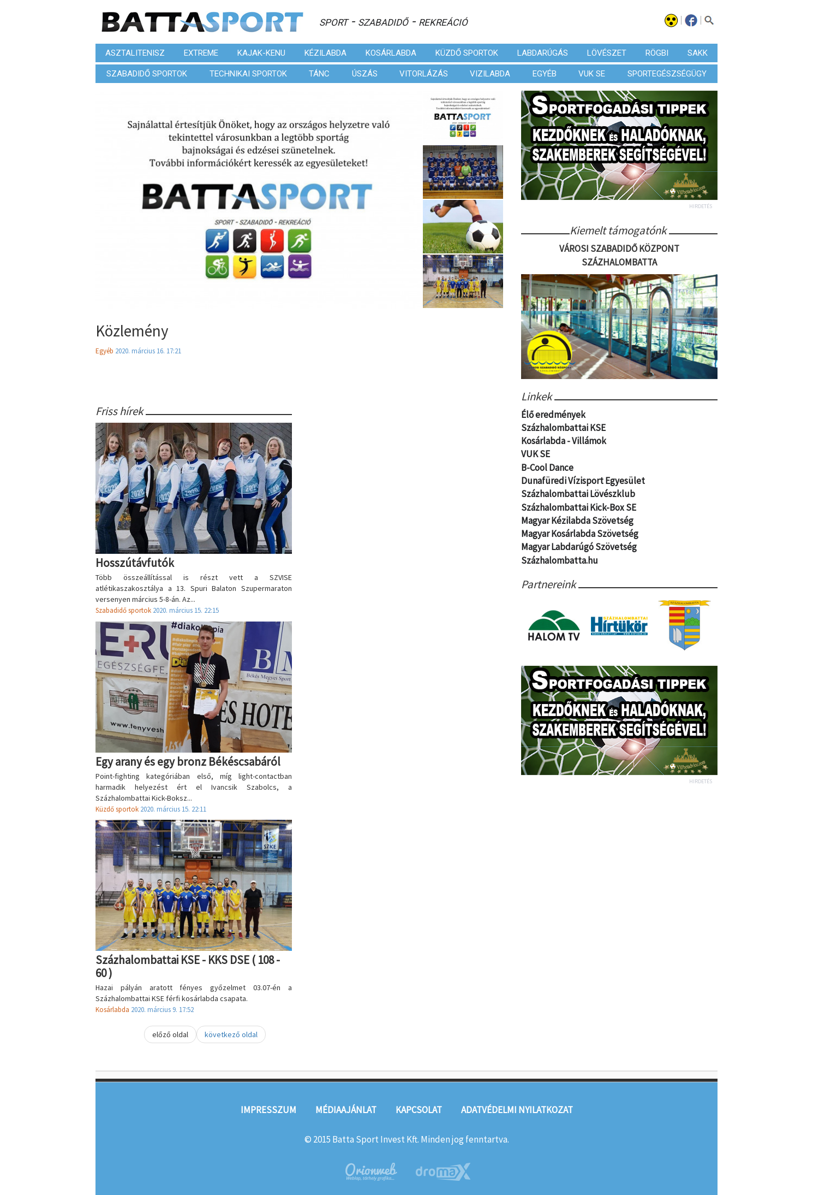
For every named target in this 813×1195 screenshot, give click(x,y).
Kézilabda (325, 53)
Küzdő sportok (466, 53)
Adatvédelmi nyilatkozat (517, 1110)
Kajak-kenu (261, 53)
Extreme (201, 53)
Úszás (365, 74)
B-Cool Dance (547, 468)
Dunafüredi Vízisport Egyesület (583, 481)
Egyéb (545, 74)
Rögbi (656, 53)
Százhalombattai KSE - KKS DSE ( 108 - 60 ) (187, 966)
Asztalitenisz (135, 53)
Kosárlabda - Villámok (563, 442)
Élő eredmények (553, 415)
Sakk (698, 53)
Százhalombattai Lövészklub (578, 495)
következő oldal (231, 1034)
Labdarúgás (542, 53)
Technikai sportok (248, 74)
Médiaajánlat (345, 1110)
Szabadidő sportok (146, 74)
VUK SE (591, 74)
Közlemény (132, 331)
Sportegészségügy (667, 74)
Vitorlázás (423, 74)
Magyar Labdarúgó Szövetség (579, 548)
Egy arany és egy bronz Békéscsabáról (187, 761)
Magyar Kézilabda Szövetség (577, 521)
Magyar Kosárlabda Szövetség (579, 534)
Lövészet (606, 53)
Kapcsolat (419, 1110)
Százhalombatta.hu (559, 561)
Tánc (319, 74)
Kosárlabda (391, 53)
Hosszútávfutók (134, 562)
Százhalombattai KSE (563, 428)
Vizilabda (490, 74)
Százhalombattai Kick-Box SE (578, 508)
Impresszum (268, 1110)
